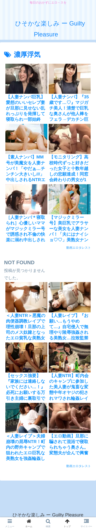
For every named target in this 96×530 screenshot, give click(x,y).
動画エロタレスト (78, 247)
